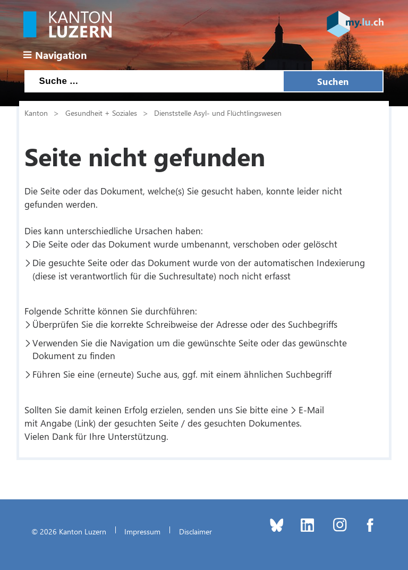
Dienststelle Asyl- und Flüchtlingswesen (218, 112)
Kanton (36, 112)
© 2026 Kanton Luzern (68, 531)
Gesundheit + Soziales (101, 112)
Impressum (142, 531)
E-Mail (311, 409)
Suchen (333, 81)
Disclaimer (195, 531)
